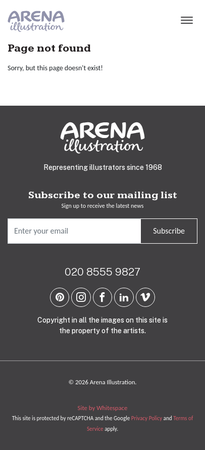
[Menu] (187, 21)
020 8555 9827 (102, 271)
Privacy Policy (146, 418)
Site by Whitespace (103, 408)
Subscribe (169, 231)
